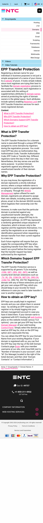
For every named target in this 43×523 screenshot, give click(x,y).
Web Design (35, 58)
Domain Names (25, 367)
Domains (35, 30)
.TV (2, 277)
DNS (38, 33)
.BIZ (19, 272)
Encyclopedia (10, 19)
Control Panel (7, 327)
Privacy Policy (12, 426)
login (18, 346)
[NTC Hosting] (10, 10)
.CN (10, 277)
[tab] (21, 407)
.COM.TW (5, 280)
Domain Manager (9, 325)
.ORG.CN (34, 277)
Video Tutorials (11, 65)
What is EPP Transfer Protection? (19, 113)
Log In (16, 4)
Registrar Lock (30, 101)
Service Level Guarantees (22, 430)
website (8, 81)
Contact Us (5, 4)
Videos (8, 61)
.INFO (24, 272)
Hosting (37, 23)
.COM (3, 272)
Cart (27, 4)
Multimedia (35, 54)
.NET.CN (26, 277)
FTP (38, 26)
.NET (9, 272)
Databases (35, 47)
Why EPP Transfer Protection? (17, 116)
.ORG (14, 272)
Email (37, 37)
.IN (6, 277)
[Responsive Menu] (39, 10)
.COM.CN (17, 277)
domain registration (22, 86)
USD (37, 4)
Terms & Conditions (28, 426)
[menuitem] (5, 4)
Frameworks (35, 44)
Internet (37, 51)
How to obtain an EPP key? (16, 126)
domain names (33, 94)
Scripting (36, 40)
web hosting (36, 317)
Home (3, 367)
